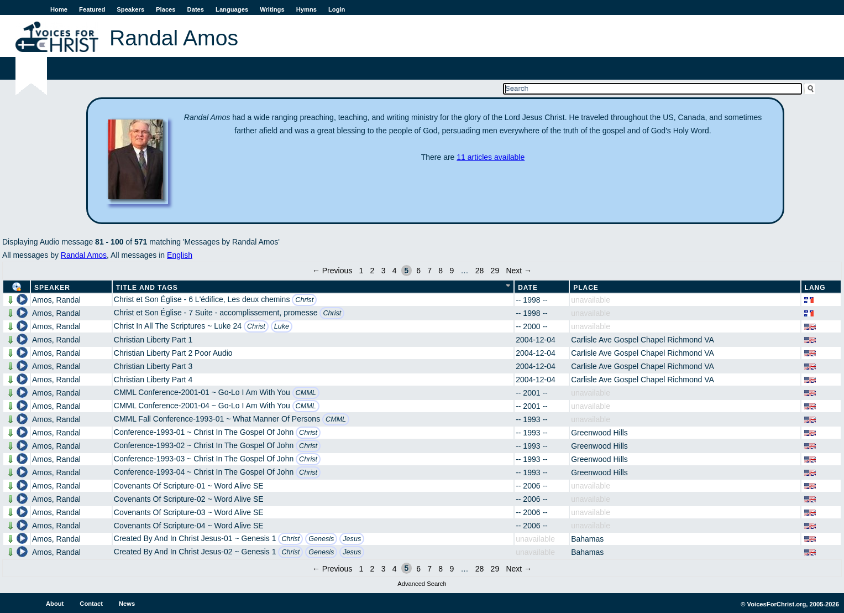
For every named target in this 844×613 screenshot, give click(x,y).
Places (165, 9)
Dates (195, 9)
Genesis (321, 539)
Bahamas (587, 538)
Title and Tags (147, 288)
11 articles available (491, 157)
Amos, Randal (56, 299)
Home (58, 9)
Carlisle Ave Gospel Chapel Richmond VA (642, 339)
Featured (92, 9)
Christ (304, 300)
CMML (306, 393)
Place (586, 288)
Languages (232, 9)
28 (479, 270)
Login (336, 9)
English (179, 255)
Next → (519, 270)
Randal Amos (84, 255)
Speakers (130, 9)
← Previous (332, 270)
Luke (281, 326)
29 (495, 270)
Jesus (352, 539)
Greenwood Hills (599, 432)
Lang (815, 288)
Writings (272, 9)
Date (528, 288)
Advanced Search (421, 583)
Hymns (306, 9)
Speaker (52, 288)
